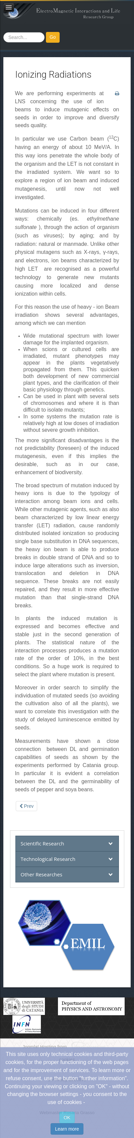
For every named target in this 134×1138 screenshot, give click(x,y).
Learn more (67, 1129)
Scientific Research (42, 843)
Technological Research (48, 859)
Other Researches (41, 874)
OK (67, 1117)
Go (53, 37)
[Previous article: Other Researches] (27, 806)
